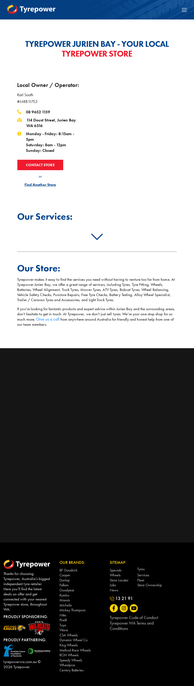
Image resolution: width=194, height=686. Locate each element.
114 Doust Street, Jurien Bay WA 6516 (51, 122)
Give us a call (46, 319)
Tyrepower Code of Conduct (131, 617)
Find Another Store (40, 185)
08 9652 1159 (38, 112)
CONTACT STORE (40, 165)
